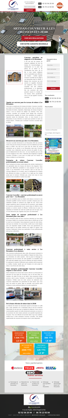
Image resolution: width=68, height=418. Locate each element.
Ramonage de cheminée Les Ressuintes (14, 383)
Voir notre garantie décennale (34, 44)
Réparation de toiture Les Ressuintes (25, 383)
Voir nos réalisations (34, 38)
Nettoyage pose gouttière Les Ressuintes (47, 384)
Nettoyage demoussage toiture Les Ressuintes (57, 384)
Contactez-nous (54, 415)
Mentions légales (38, 415)
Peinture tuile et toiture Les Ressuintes (35, 383)
